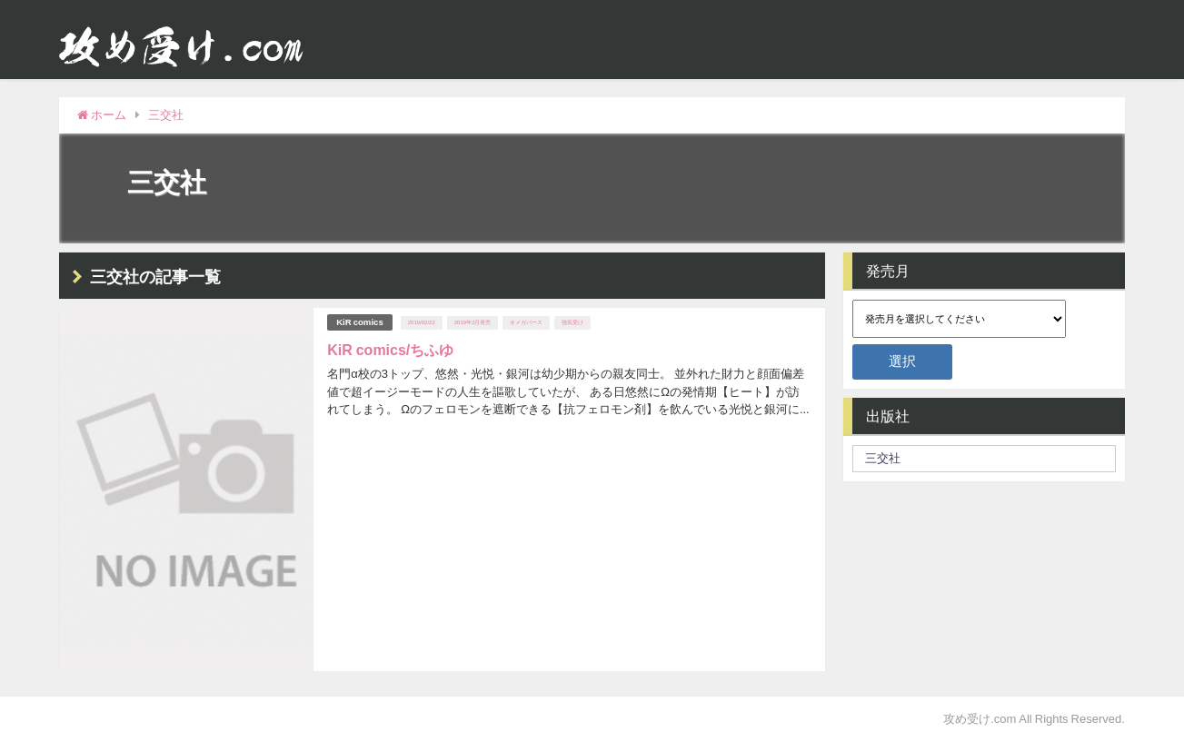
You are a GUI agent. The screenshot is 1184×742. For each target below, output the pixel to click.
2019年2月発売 (473, 322)
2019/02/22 (421, 322)
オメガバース (526, 322)
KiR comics (359, 322)
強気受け (572, 322)
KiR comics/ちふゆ (390, 349)
